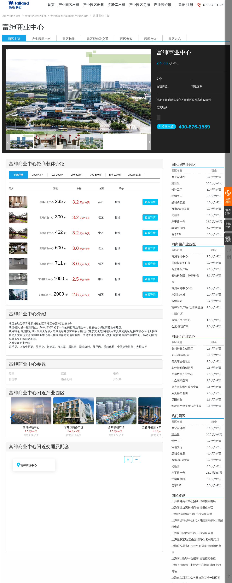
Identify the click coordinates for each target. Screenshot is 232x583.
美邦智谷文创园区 (182, 348)
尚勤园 (175, 215)
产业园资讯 (162, 5)
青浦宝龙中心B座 (181, 288)
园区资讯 (174, 39)
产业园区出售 (93, 5)
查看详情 (150, 202)
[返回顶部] (229, 576)
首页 (51, 5)
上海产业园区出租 (11, 15)
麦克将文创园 (179, 393)
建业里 (175, 183)
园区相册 (68, 39)
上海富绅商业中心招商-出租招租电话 (193, 501)
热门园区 (178, 416)
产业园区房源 (139, 5)
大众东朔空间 (179, 380)
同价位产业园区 (183, 336)
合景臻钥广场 (179, 269)
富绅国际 (176, 300)
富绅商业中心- (47, 202)
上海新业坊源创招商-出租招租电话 (192, 507)
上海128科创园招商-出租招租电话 (191, 513)
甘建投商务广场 (180, 262)
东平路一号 (178, 221)
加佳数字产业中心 (182, 374)
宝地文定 (176, 196)
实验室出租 (116, 5)
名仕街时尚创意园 (182, 367)
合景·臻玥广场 (179, 326)
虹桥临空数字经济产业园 (186, 405)
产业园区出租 (68, 5)
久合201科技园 (180, 355)
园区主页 (14, 39)
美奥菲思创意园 (180, 361)
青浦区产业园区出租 (35, 15)
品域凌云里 (178, 202)
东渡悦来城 (178, 294)
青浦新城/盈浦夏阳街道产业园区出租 (69, 15)
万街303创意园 (180, 208)
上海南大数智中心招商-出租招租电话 (193, 558)
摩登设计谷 (178, 176)
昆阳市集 (176, 399)
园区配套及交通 (97, 39)
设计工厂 (176, 189)
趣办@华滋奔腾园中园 (185, 386)
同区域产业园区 (183, 165)
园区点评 (150, 39)
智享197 (176, 234)
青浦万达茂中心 (180, 320)
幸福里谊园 (178, 227)
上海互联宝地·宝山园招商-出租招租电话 (195, 539)
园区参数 (126, 39)
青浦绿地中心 (179, 256)
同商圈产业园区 (183, 244)
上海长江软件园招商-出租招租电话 (192, 533)
